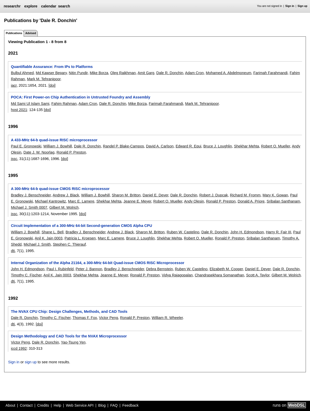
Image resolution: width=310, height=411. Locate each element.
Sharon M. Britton (126, 195)
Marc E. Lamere (81, 201)
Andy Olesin (194, 201)
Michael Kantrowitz (50, 201)
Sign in (289, 6)
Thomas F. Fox (84, 318)
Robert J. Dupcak (213, 195)
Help (57, 405)
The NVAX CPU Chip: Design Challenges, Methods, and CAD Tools (69, 311)
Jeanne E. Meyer (137, 201)
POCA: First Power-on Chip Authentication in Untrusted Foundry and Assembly (80, 97)
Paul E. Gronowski (26, 146)
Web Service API (79, 405)
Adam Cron (194, 73)
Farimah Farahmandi (270, 73)
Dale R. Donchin (169, 73)
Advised (30, 33)
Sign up (302, 6)
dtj (13, 251)
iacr (13, 85)
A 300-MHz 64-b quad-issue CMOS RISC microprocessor (60, 189)
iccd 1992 (19, 348)
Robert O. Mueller (275, 146)
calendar (48, 6)
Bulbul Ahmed (22, 73)
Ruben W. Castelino (183, 232)
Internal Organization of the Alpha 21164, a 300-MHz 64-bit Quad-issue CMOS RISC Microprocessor (97, 263)
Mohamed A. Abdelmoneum (228, 73)
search (64, 6)
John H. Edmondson (247, 232)
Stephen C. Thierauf (69, 244)
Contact (26, 405)
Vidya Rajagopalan (177, 275)
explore (30, 6)
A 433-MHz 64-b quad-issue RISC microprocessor (54, 140)
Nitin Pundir (78, 73)
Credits (43, 405)
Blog (102, 405)
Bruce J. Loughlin (217, 146)
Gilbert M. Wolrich (64, 207)
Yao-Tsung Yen (73, 342)
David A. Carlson (160, 146)
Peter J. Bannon (89, 269)
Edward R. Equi (188, 146)
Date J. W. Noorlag (38, 152)
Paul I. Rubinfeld (60, 269)
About (10, 405)
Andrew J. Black (66, 195)
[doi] (52, 85)
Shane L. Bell (53, 232)
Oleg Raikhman (123, 73)
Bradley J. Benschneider (31, 195)
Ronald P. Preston (71, 152)
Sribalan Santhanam (283, 201)
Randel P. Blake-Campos (123, 146)
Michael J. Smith (37, 244)
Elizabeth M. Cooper (226, 269)
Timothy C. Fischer (26, 275)
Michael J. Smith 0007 (29, 207)
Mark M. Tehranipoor (44, 79)
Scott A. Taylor (257, 275)
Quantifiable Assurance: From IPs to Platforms (52, 67)
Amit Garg (146, 73)
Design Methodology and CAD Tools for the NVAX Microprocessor (69, 336)
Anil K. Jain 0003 (48, 238)
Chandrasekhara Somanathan (219, 275)
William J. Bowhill (57, 146)
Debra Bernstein (159, 269)
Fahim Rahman (64, 104)
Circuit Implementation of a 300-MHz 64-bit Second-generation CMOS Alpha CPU (81, 226)
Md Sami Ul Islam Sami (30, 104)
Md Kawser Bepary (51, 73)
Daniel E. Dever (155, 195)
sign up (30, 362)
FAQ (114, 405)
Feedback (130, 405)
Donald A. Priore (251, 201)
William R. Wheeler (167, 318)
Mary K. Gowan (275, 195)
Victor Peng (108, 318)
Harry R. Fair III (278, 232)
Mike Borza (99, 73)
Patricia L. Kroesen (80, 238)
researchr (12, 6)
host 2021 (19, 110)
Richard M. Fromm (245, 195)
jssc (14, 159)
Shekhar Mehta (246, 146)
